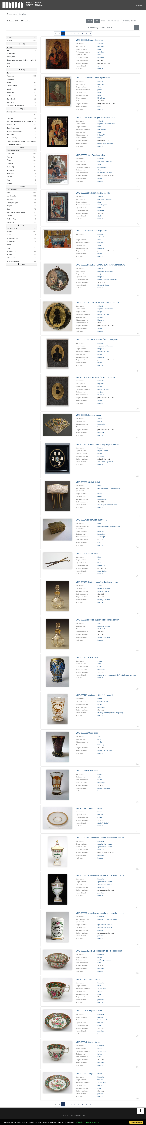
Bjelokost (100, 448)
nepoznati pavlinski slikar (106, 124)
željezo (104, 571)
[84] (21, 147)
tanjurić (100, 815)
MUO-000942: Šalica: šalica (87, 1042)
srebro (99, 505)
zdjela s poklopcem (104, 960)
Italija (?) (100, 849)
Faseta (89, 21)
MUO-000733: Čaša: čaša (87, 733)
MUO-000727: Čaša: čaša (87, 658)
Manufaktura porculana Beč (107, 919)
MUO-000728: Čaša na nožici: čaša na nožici (95, 695)
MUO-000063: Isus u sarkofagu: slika (91, 231)
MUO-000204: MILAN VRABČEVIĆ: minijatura (95, 377)
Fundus (100, 69)
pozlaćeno (107, 505)
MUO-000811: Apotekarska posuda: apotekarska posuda (100, 875)
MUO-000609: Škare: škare (87, 554)
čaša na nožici (102, 701)
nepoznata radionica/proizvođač (108, 488)
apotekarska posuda (104, 844)
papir (99, 106)
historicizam (101, 98)
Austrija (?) (101, 456)
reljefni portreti (102, 451)
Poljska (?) (101, 135)
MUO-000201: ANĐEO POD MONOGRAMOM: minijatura (100, 265)
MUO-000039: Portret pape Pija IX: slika (93, 78)
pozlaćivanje (101, 675)
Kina (99, 963)
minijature (100, 453)
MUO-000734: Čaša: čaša (87, 771)
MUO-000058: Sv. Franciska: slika (90, 155)
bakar (99, 542)
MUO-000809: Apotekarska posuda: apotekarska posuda (100, 838)
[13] (21, 109)
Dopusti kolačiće (136, 1122)
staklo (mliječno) (117, 713)
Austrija (100, 930)
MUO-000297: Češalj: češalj (88, 482)
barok (99, 138)
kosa (107, 285)
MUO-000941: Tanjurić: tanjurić (89, 1011)
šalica (99, 986)
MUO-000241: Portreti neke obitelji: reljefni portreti (97, 444)
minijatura (100, 274)
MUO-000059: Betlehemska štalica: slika (93, 193)
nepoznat (100, 46)
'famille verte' (102, 988)
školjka (114, 505)
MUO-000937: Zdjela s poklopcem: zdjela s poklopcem (99, 951)
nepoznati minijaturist (104, 271)
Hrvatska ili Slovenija (104, 173)
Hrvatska (100, 57)
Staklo (99, 586)
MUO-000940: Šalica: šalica (87, 979)
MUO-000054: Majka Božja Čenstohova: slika (95, 117)
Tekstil (99, 418)
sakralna (100, 52)
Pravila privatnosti (92, 1122)
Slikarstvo (100, 43)
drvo (99, 66)
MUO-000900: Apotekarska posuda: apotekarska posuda (100, 913)
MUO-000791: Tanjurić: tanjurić (89, 808)
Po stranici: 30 (113, 21)
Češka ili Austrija (103, 591)
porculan (100, 855)
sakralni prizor (102, 129)
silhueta (106, 314)
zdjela (99, 957)
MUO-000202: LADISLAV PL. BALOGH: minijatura (97, 303)
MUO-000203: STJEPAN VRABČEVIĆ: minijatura (97, 340)
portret (99, 90)
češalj (99, 493)
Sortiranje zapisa (129, 21)
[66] (21, 186)
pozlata (22, 14)
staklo (99, 178)
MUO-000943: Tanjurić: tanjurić (89, 1073)
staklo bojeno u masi (128, 675)
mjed (99, 571)
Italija (99, 95)
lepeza (99, 421)
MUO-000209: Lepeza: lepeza (88, 415)
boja (103, 462)
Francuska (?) (102, 499)
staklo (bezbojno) (103, 600)
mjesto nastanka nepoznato (107, 279)
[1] (21, 44)
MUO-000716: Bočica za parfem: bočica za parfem (97, 620)
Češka (99, 666)
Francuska (101, 424)
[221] (21, 264)
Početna (139, 5)
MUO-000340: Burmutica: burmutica (91, 520)
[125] (21, 225)
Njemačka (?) (102, 565)
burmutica (101, 531)
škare (99, 560)
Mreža (103, 21)
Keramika (100, 841)
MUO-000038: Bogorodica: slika (89, 40)
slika (99, 49)
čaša (99, 664)
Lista (96, 21)
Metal (99, 486)
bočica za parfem (103, 588)
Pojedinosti (80, 1122)
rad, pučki (100, 161)
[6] (21, 70)
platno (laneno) (107, 143)
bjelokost (100, 285)
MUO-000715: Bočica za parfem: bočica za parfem (97, 582)
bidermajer (101, 669)
